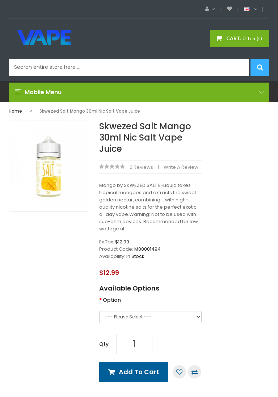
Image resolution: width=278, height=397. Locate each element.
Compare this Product (194, 372)
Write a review (181, 167)
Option (112, 300)
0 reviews (141, 167)
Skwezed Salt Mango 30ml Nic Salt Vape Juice (89, 111)
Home (15, 111)
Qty (104, 344)
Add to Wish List (179, 372)
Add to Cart (139, 371)
